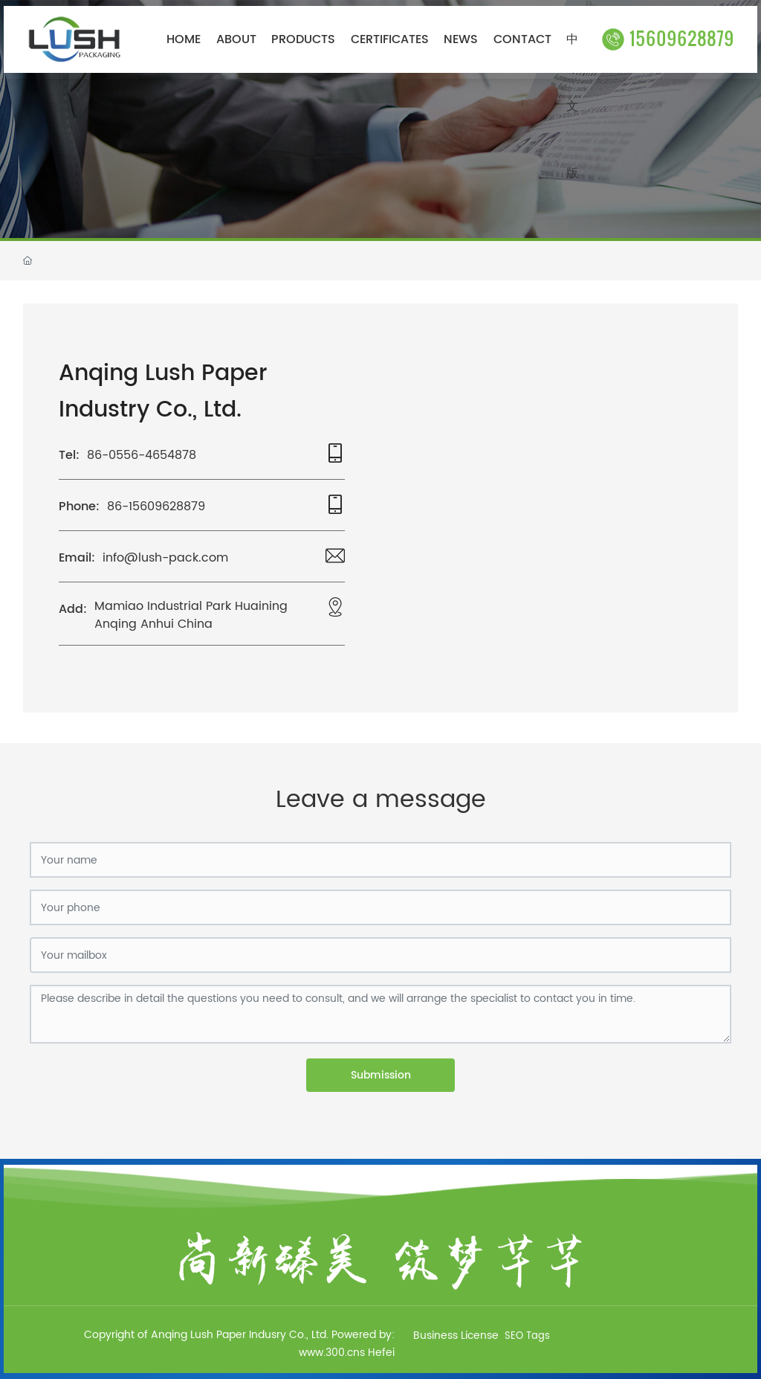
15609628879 (668, 38)
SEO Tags (527, 1336)
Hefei (381, 1352)
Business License (456, 1335)
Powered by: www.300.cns (347, 1343)
